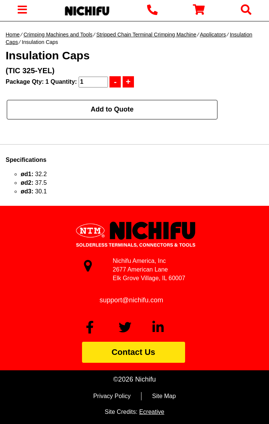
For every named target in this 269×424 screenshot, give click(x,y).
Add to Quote (112, 109)
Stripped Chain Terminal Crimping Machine (146, 35)
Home (13, 35)
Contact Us (133, 352)
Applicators (213, 35)
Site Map (164, 396)
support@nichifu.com (131, 300)
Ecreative (151, 412)
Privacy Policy (112, 396)
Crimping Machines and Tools (57, 35)
